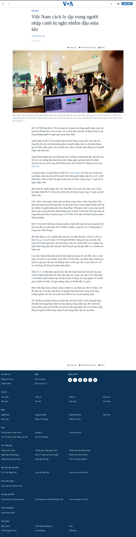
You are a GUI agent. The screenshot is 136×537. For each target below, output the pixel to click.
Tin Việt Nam (40, 379)
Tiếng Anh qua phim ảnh (10, 459)
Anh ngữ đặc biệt (42, 459)
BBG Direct (6, 526)
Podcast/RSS (6, 383)
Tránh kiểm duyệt (8, 513)
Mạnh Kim (5, 415)
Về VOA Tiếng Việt (9, 472)
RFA (71, 526)
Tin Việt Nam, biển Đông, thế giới (14, 437)
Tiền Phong (75, 172)
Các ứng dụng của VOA (78, 499)
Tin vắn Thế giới (41, 437)
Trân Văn (106, 415)
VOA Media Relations (43, 526)
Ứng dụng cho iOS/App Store (12, 499)
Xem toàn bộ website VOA (11, 486)
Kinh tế (72, 397)
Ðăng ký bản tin (7, 379)
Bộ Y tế (40, 271)
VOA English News (9, 530)
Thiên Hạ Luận (75, 419)
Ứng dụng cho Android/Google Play (49, 499)
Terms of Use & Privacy (78, 472)
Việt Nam (34, 11)
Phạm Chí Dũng (41, 419)
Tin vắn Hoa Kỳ (75, 432)
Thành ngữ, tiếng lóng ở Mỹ (46, 450)
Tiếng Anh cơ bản (8, 450)
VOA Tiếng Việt (38, 36)
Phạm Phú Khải (75, 415)
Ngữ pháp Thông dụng (10, 454)
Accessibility (40, 530)
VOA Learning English (78, 459)
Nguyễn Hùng (40, 415)
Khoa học (106, 397)
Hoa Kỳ (38, 401)
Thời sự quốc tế (41, 383)
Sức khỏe (106, 401)
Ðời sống (72, 401)
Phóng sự (38, 432)
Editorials (73, 530)
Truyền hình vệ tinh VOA (11, 432)
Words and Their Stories (78, 454)
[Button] (71, 47)
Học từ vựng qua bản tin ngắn (46, 454)
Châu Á (38, 397)
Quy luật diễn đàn (42, 472)
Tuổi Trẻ (35, 166)
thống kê (40, 239)
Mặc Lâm (5, 419)
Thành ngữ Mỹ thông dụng (79, 450)
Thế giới (4, 401)
